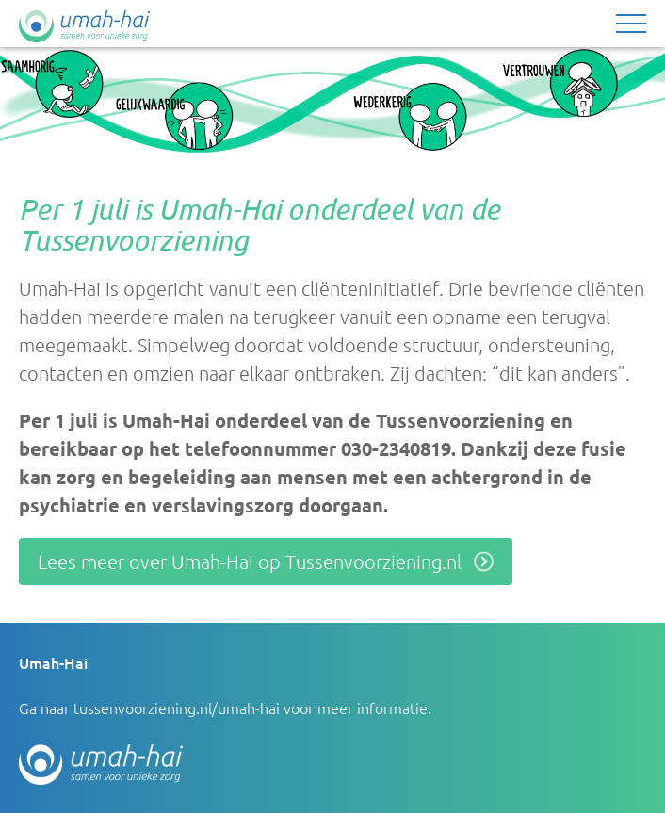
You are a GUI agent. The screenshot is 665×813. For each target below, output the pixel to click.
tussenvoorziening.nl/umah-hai (176, 707)
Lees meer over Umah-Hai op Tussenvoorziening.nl (250, 561)
